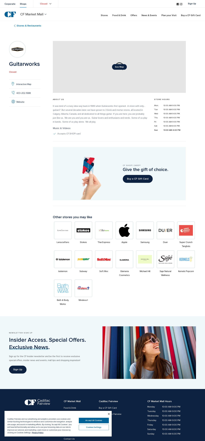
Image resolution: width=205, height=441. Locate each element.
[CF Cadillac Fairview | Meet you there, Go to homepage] (37, 407)
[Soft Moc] (104, 263)
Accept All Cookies (93, 420)
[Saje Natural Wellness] (165, 263)
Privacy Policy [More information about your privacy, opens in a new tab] (37, 433)
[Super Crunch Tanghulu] (186, 235)
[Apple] (124, 235)
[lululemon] (63, 263)
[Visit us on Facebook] (178, 4)
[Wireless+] (83, 292)
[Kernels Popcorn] (186, 263)
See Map (121, 67)
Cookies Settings (93, 427)
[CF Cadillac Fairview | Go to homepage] (10, 14)
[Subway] (83, 263)
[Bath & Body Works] (63, 292)
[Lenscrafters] (63, 235)
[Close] (109, 414)
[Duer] (165, 235)
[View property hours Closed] (45, 3)
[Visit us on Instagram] (181, 4)
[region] (58, 423)
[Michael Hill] (145, 263)
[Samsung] (145, 235)
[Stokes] (83, 235)
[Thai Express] (104, 235)
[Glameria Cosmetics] (124, 263)
